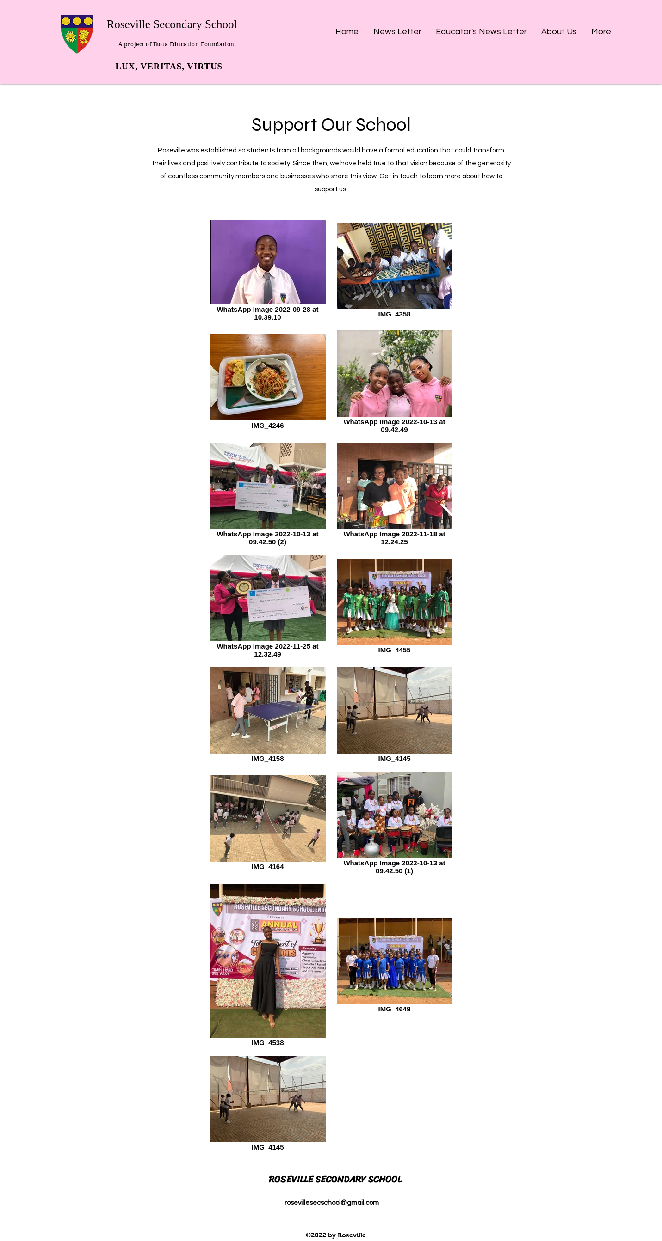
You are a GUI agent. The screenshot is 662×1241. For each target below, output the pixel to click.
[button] (397, 28)
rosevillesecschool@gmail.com (332, 1202)
